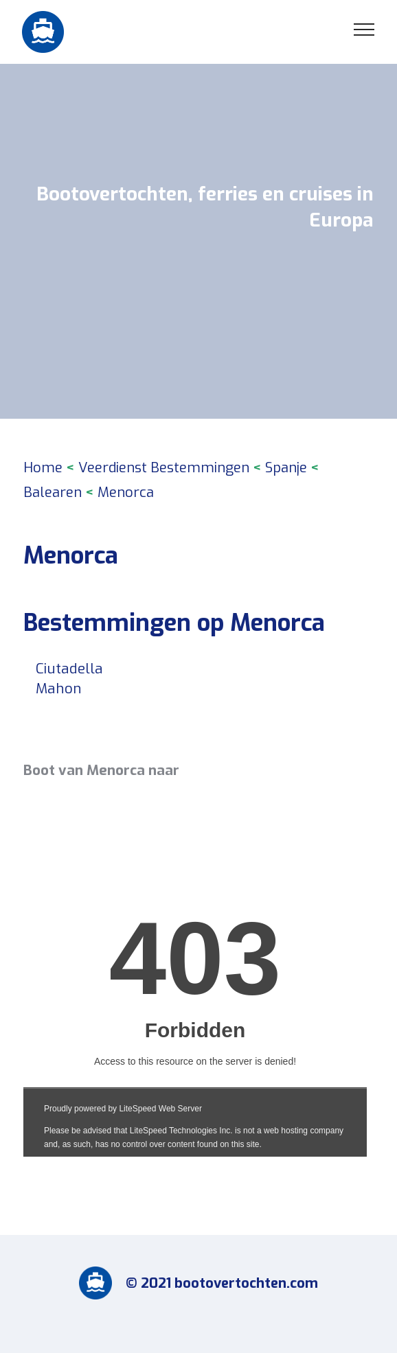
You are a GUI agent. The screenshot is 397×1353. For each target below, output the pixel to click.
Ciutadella (69, 668)
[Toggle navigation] (364, 29)
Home (43, 468)
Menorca (126, 492)
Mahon (59, 688)
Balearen (52, 492)
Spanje (286, 468)
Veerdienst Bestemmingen (163, 468)
